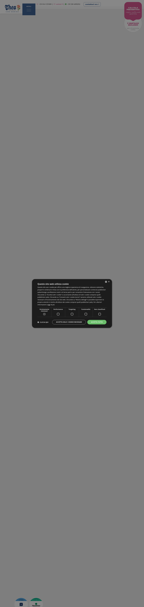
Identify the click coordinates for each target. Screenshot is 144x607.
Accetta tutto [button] (97, 322)
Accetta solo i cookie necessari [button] (69, 322)
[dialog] (72, 303)
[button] (43, 322)
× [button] (109, 281)
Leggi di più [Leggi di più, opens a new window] (51, 305)
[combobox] (106, 282)
